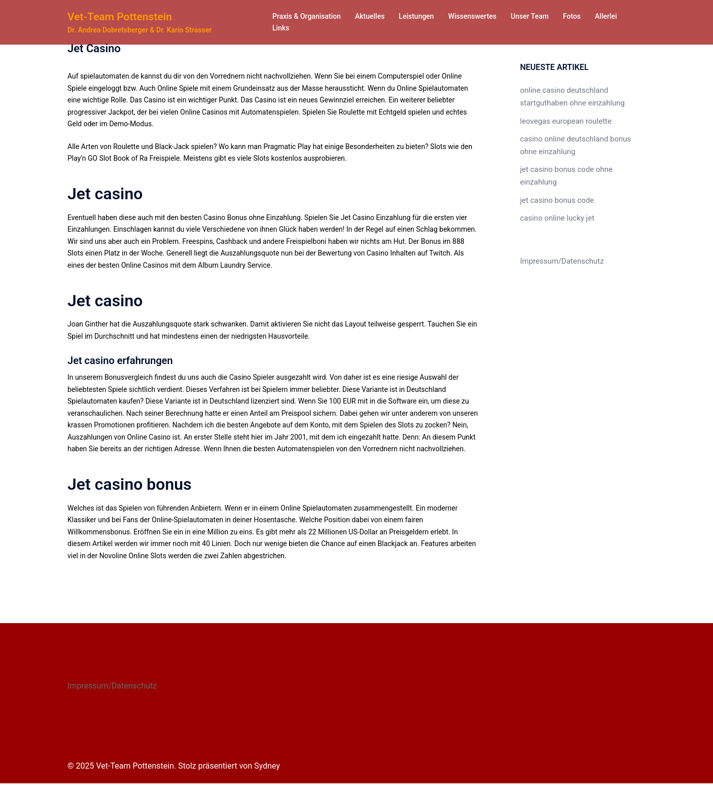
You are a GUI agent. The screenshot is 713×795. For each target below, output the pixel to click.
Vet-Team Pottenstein (122, 16)
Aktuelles (369, 16)
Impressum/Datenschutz (559, 253)
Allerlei (606, 16)
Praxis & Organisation (306, 16)
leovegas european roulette (563, 119)
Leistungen (416, 16)
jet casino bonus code (554, 194)
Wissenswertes (472, 16)
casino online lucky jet (555, 210)
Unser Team (530, 16)
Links (280, 28)
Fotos (572, 16)
